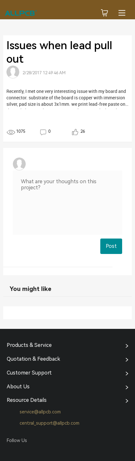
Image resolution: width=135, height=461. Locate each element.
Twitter (24, 451)
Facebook (11, 451)
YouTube (48, 451)
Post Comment (111, 248)
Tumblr (36, 451)
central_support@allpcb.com (43, 423)
